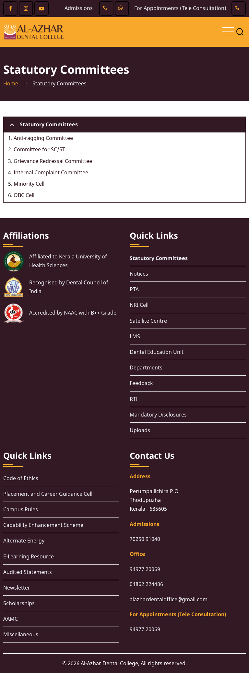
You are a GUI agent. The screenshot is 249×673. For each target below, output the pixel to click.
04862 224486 (146, 584)
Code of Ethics (20, 478)
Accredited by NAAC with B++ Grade (72, 312)
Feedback (141, 383)
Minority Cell (29, 183)
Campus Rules (20, 509)
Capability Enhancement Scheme (43, 525)
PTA (134, 289)
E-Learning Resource (28, 556)
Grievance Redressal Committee (53, 161)
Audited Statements (27, 572)
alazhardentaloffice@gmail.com (169, 599)
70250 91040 (145, 538)
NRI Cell (139, 304)
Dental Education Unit (157, 351)
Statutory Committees (42, 126)
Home (10, 83)
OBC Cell (24, 195)
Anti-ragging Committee (43, 138)
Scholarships (19, 603)
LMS (135, 336)
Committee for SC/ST (39, 149)
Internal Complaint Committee (51, 172)
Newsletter (16, 587)
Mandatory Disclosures (158, 414)
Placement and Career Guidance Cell (47, 493)
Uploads (140, 430)
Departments (146, 367)
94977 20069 (145, 569)
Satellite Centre (148, 320)
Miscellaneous (20, 634)
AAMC (10, 618)
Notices (139, 273)
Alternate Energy (23, 540)
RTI (133, 399)
